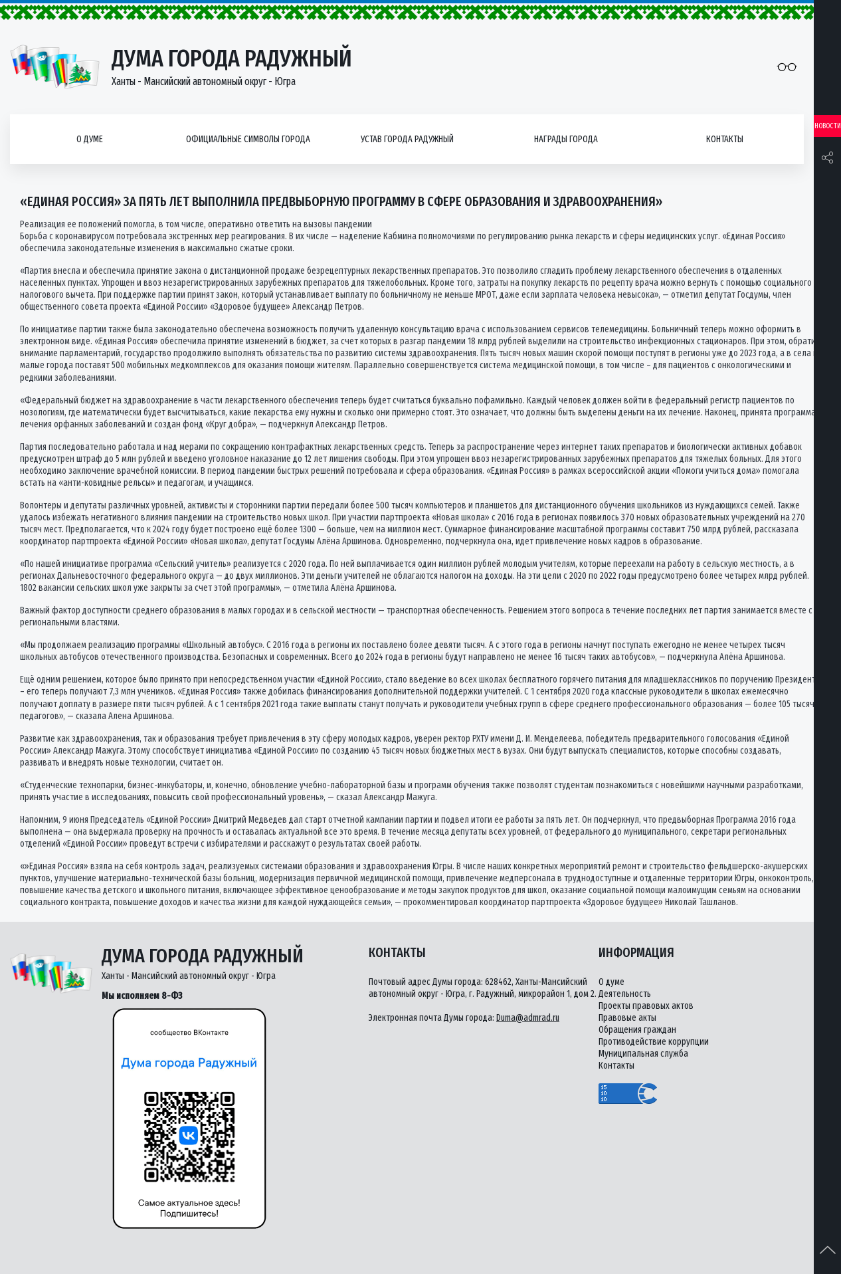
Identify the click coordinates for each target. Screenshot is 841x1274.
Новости (827, 126)
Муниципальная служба (643, 1053)
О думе (89, 139)
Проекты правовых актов (646, 1005)
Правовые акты (627, 1017)
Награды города (566, 139)
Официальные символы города (248, 139)
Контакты (724, 139)
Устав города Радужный (407, 139)
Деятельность (625, 994)
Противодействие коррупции (654, 1041)
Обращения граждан (637, 1029)
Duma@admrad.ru (527, 1017)
